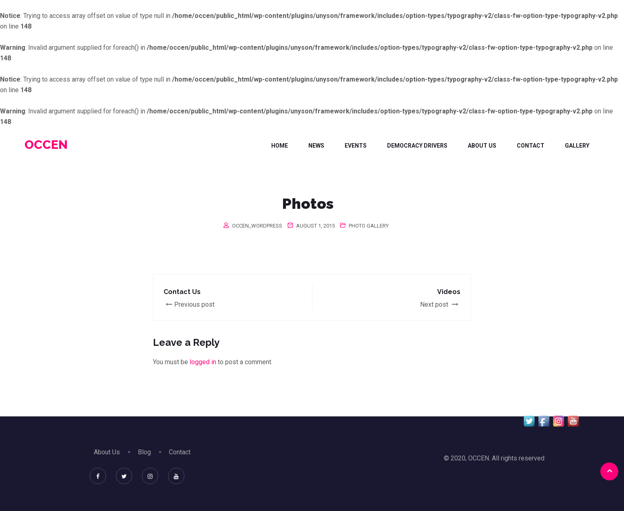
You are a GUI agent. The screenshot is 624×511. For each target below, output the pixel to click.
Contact (530, 145)
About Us (482, 145)
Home (279, 145)
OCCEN (46, 144)
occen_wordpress (257, 226)
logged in (203, 362)
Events (356, 145)
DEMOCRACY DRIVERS (417, 145)
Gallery (577, 145)
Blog (144, 452)
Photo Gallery (369, 226)
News (316, 145)
